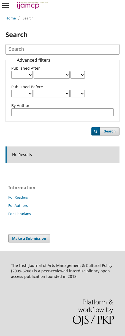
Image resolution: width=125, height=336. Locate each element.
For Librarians (19, 213)
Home (11, 18)
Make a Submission (29, 238)
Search (110, 131)
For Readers (18, 197)
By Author (20, 105)
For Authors (18, 205)
